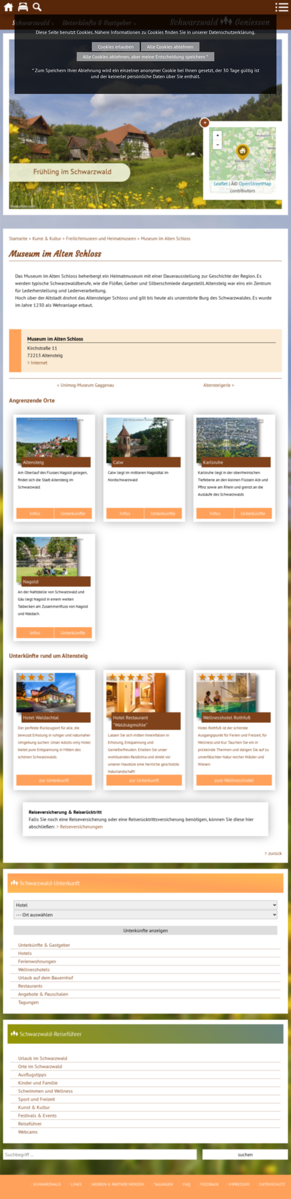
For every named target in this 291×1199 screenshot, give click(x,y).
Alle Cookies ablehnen (170, 47)
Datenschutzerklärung (231, 32)
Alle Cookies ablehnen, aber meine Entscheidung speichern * (145, 57)
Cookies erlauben (116, 47)
